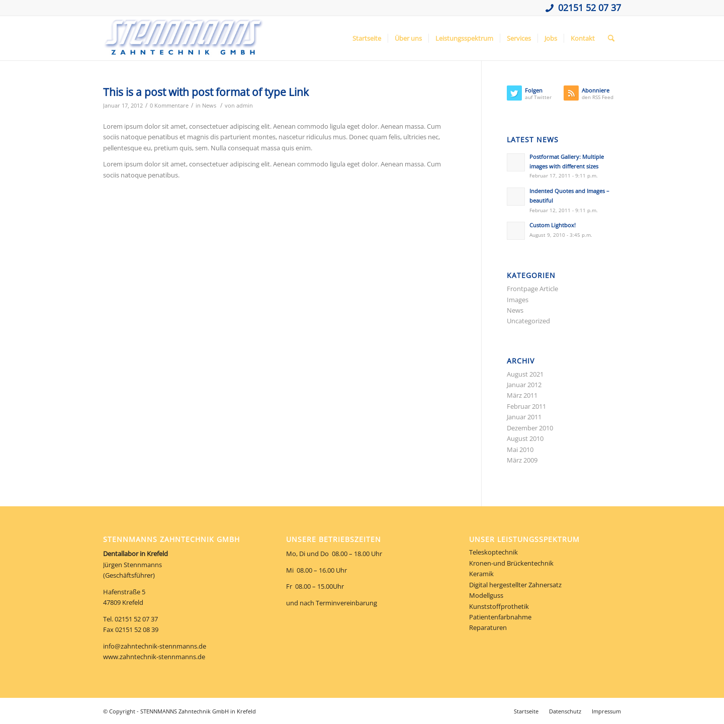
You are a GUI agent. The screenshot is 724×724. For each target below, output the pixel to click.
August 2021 (525, 374)
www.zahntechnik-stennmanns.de (154, 656)
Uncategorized (528, 320)
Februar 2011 (526, 406)
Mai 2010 (520, 449)
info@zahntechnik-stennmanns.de (154, 646)
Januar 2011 (524, 416)
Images (517, 299)
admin (244, 105)
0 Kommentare (169, 105)
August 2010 (525, 438)
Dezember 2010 (530, 427)
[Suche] (611, 38)
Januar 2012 (524, 384)
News (209, 105)
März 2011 (522, 395)
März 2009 (522, 460)
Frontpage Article (532, 288)
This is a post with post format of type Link (206, 92)
